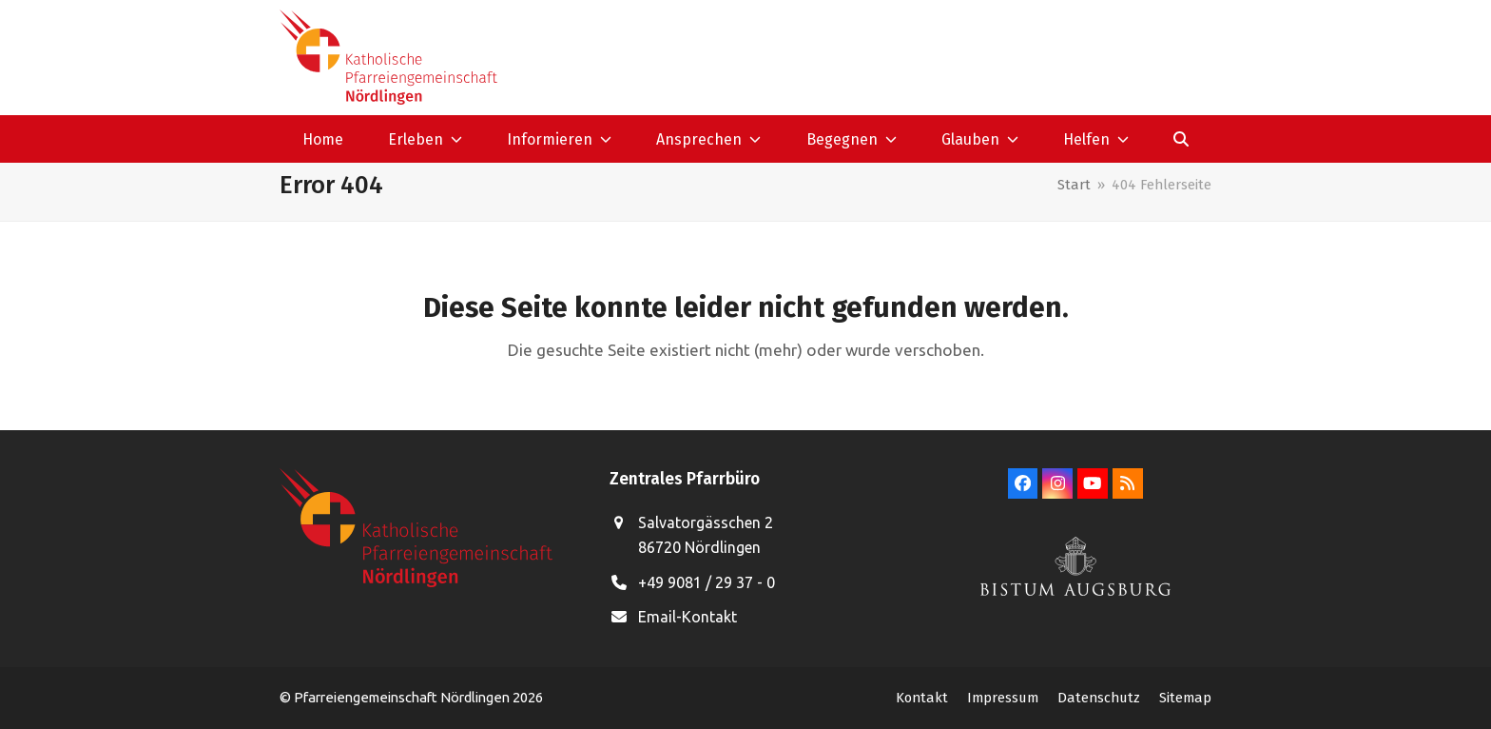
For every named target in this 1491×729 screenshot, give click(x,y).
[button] (1181, 139)
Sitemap (1185, 697)
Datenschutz (1098, 697)
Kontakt (922, 697)
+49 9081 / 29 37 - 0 (706, 582)
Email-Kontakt (687, 616)
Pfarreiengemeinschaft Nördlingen (403, 697)
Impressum (1002, 697)
